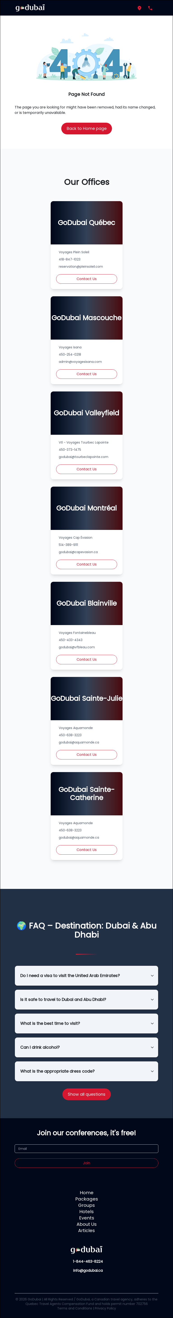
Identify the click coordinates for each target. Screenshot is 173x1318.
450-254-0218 (70, 354)
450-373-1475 (70, 449)
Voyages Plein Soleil (74, 252)
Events (86, 1218)
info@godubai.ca (88, 1270)
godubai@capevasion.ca (78, 552)
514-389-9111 (68, 545)
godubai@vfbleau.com (77, 647)
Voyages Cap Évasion (75, 537)
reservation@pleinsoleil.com (81, 266)
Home (86, 1192)
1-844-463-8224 (88, 1261)
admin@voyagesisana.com (80, 361)
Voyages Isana (70, 347)
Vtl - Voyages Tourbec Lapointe (84, 442)
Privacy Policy (105, 1308)
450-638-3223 (70, 735)
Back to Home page (87, 128)
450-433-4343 (70, 640)
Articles (86, 1230)
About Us (87, 1224)
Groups (86, 1205)
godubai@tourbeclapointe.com (83, 457)
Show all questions (86, 1094)
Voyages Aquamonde (76, 728)
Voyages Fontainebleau (77, 632)
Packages (86, 1199)
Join (86, 1163)
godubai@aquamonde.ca (79, 742)
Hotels (86, 1211)
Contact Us (87, 278)
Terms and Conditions (74, 1308)
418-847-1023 (69, 259)
